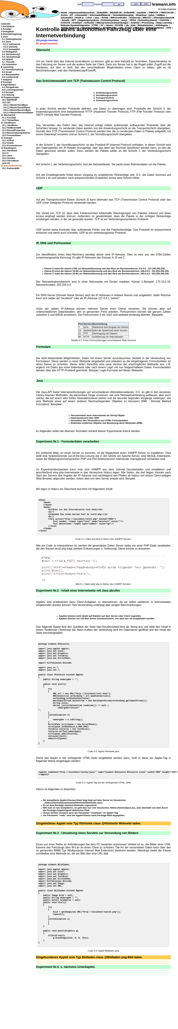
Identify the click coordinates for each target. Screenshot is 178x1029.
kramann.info (164, 4)
